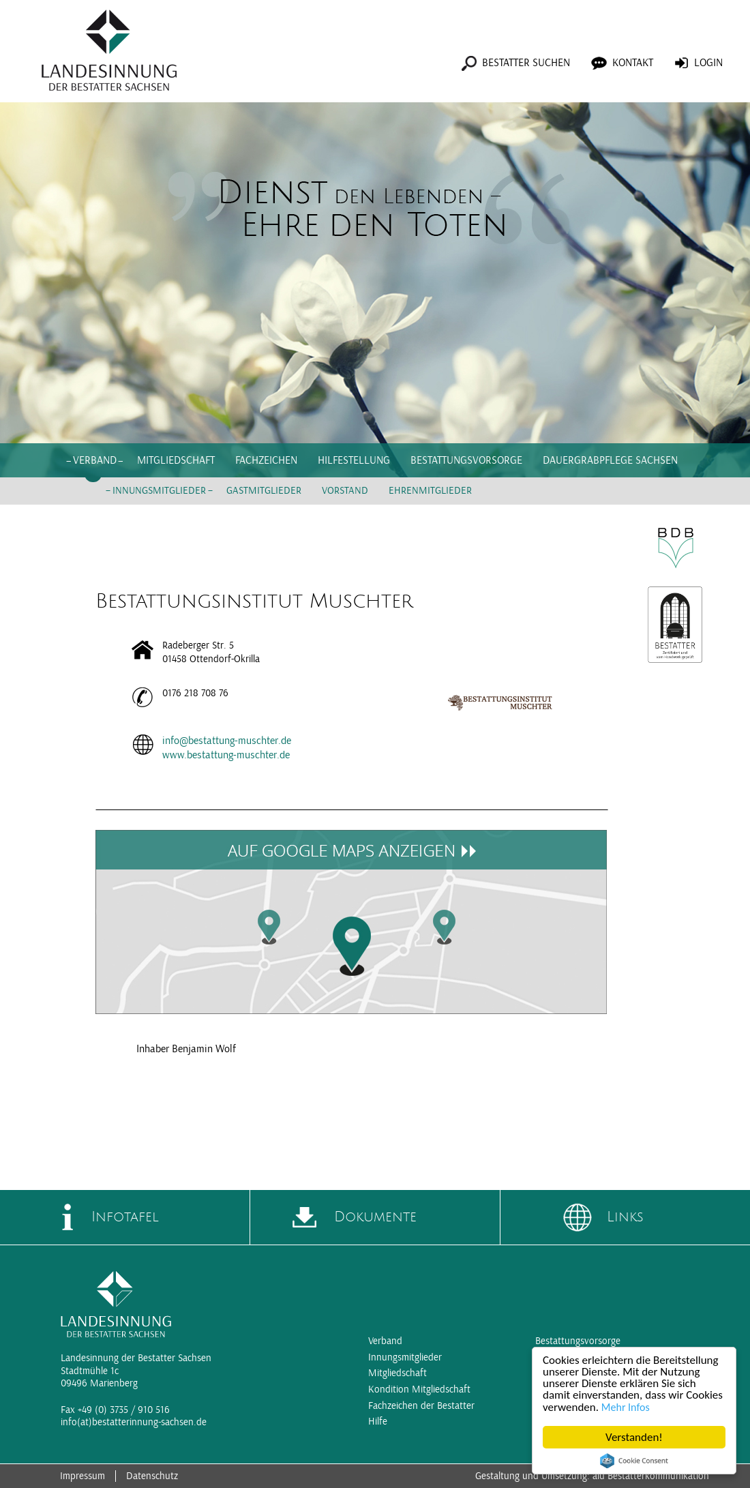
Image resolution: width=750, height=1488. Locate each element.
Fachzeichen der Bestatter (421, 1405)
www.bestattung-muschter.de (226, 755)
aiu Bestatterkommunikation (650, 1476)
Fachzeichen (266, 460)
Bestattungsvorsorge (466, 460)
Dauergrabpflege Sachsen (610, 460)
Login (708, 63)
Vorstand (345, 490)
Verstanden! (634, 1437)
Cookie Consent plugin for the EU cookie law (634, 1460)
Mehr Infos (625, 1407)
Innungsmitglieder (159, 490)
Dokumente (375, 1217)
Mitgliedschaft (176, 460)
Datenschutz (152, 1476)
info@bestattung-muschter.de (226, 740)
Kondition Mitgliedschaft (419, 1389)
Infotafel (125, 1217)
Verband (95, 460)
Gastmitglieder (263, 490)
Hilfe (377, 1421)
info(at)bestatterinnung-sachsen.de (134, 1422)
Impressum (82, 1476)
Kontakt (632, 63)
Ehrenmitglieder (430, 490)
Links (625, 1217)
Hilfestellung (354, 460)
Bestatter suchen (526, 63)
